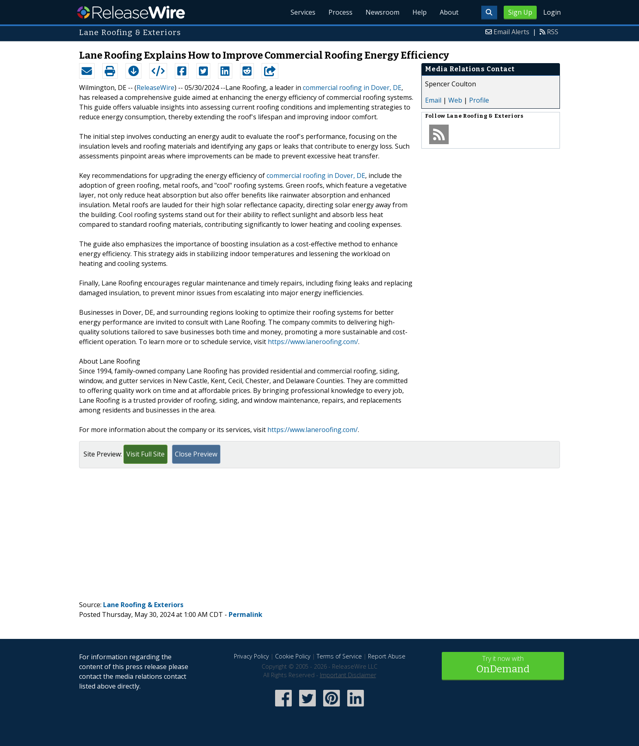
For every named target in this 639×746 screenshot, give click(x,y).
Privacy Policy (251, 656)
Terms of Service (339, 656)
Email (433, 100)
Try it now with (503, 665)
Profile (479, 100)
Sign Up (520, 12)
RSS (552, 31)
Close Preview (196, 454)
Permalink (245, 614)
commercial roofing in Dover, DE (352, 87)
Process (340, 12)
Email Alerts (511, 31)
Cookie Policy (293, 656)
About (449, 12)
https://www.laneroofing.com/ (313, 341)
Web (455, 100)
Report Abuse (386, 656)
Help (419, 12)
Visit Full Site (145, 454)
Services (303, 12)
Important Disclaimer (348, 675)
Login (552, 12)
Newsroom (382, 12)
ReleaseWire (131, 12)
